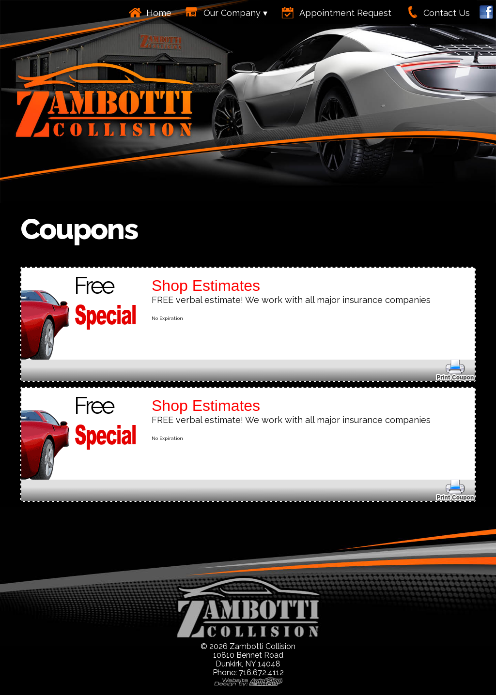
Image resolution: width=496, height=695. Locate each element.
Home (158, 13)
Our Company (232, 13)
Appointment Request (345, 13)
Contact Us (446, 13)
